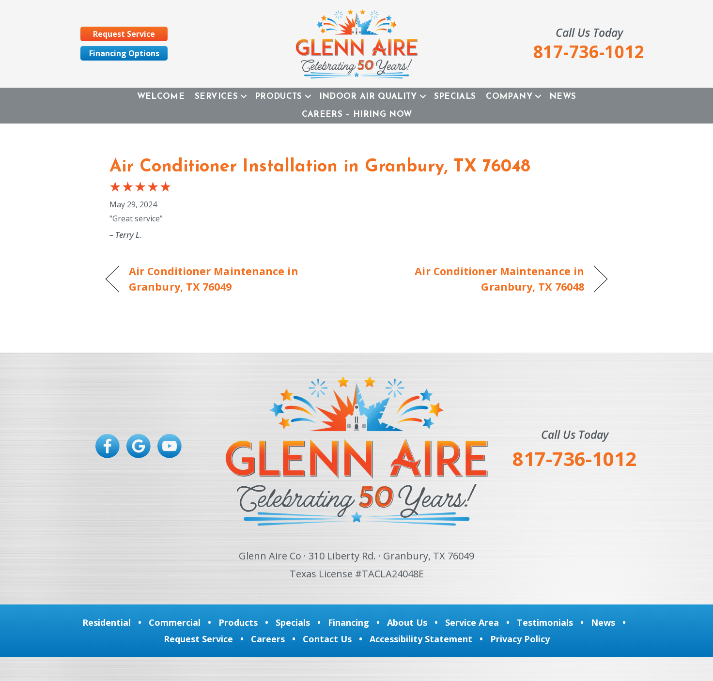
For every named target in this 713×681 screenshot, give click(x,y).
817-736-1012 (574, 458)
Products (278, 97)
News (562, 97)
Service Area (472, 622)
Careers (268, 639)
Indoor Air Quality (368, 97)
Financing (348, 622)
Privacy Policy (520, 639)
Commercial (175, 622)
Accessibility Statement (421, 639)
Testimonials (545, 622)
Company (509, 97)
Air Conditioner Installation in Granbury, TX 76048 (319, 167)
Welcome (161, 97)
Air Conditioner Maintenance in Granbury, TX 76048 (478, 279)
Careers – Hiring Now (357, 114)
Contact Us (327, 639)
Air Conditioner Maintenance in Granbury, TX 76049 (213, 279)
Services (216, 97)
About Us (407, 622)
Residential (106, 622)
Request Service (198, 639)
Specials (455, 97)
